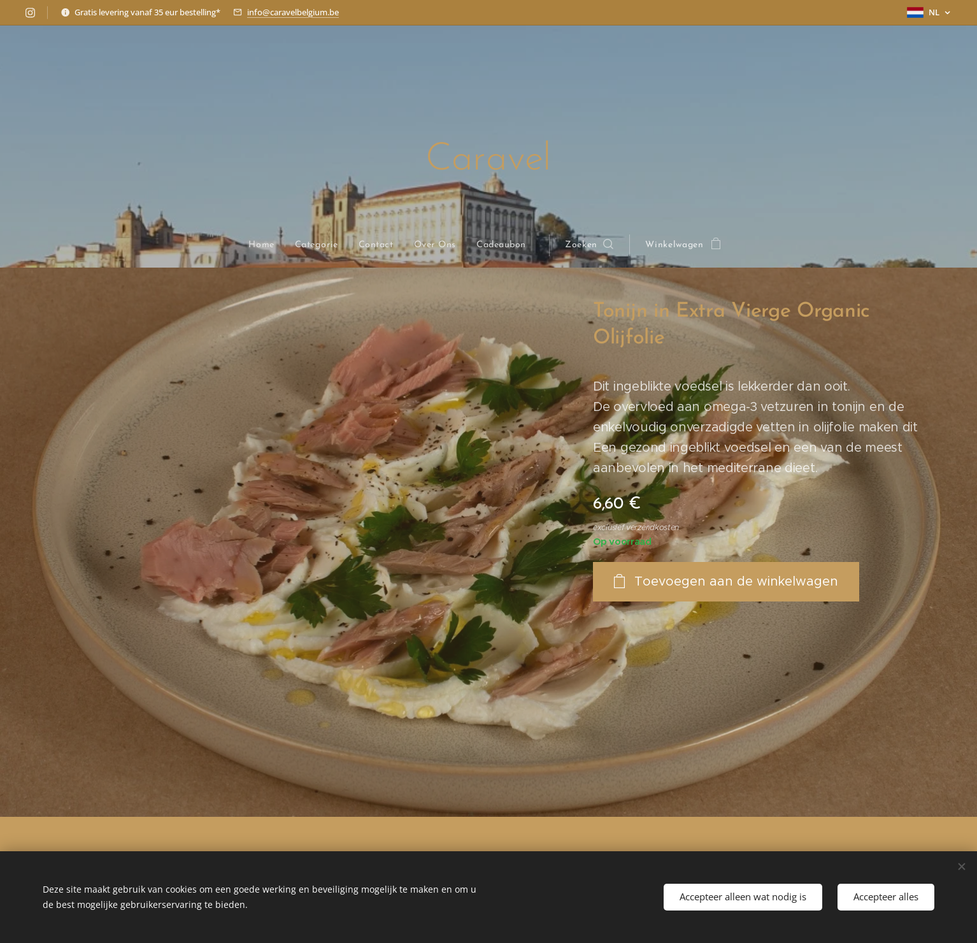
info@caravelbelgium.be (293, 12)
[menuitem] (266, 245)
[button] (590, 245)
